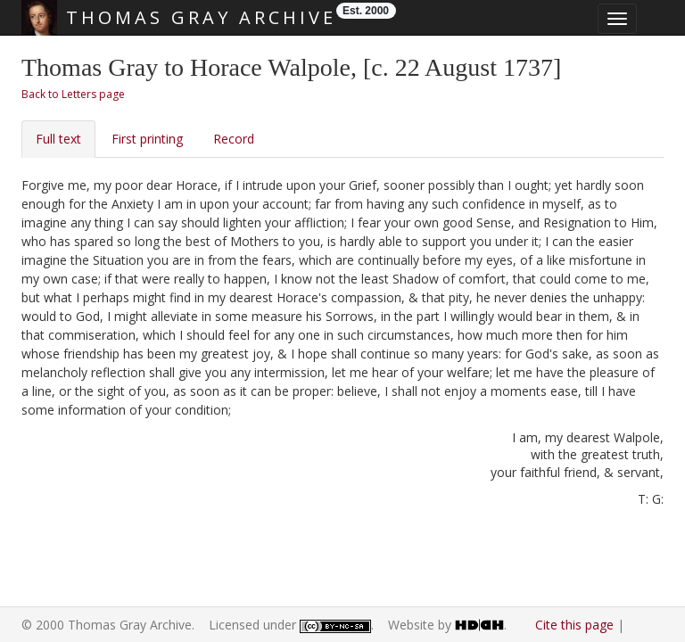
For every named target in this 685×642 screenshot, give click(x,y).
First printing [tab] (147, 138)
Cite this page (574, 624)
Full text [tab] (58, 138)
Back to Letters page (73, 94)
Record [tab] (233, 138)
